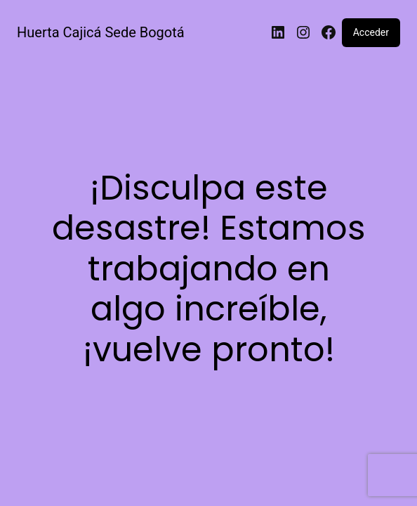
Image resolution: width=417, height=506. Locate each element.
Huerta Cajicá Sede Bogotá (101, 32)
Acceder (371, 32)
